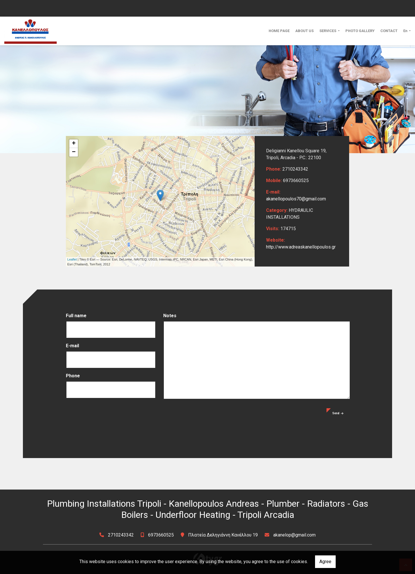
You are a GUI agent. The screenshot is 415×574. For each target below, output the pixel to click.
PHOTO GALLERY (360, 31)
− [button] (74, 152)
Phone (73, 375)
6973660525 (161, 535)
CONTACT (389, 31)
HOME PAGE (279, 31)
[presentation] (109, 419)
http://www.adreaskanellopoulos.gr (301, 247)
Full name (76, 315)
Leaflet (72, 259)
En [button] (405, 31)
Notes (169, 315)
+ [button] (74, 143)
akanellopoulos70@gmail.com (296, 199)
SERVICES (328, 31)
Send (337, 413)
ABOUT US (304, 31)
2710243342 (121, 535)
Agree (325, 561)
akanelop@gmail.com (294, 535)
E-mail (72, 345)
